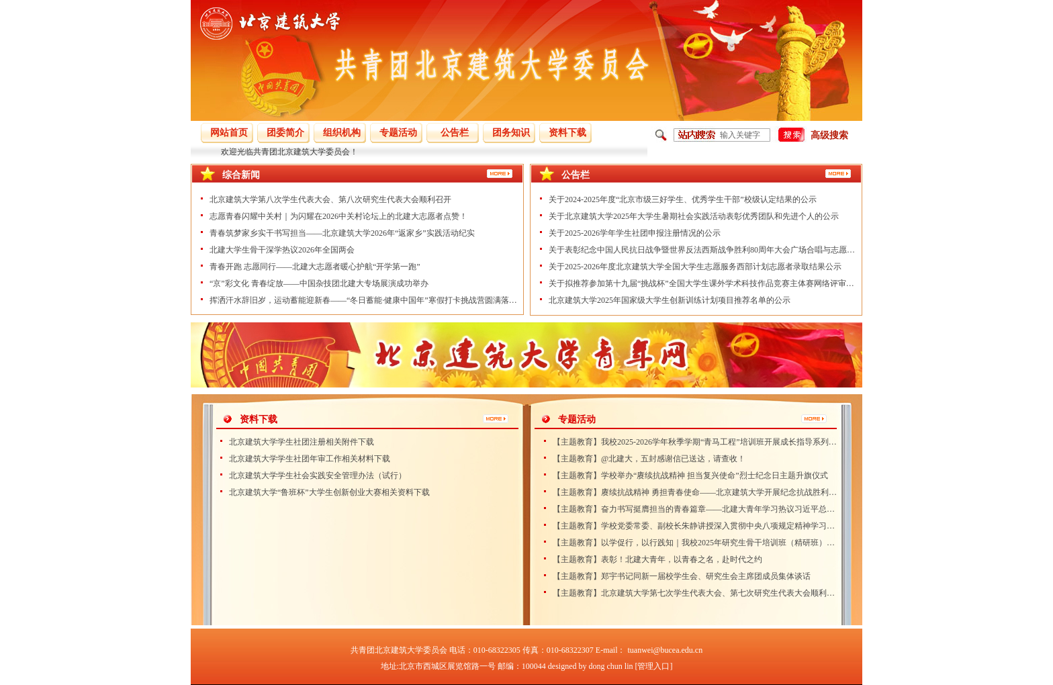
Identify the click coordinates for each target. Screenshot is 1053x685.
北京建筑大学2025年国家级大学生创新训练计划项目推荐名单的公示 (669, 300)
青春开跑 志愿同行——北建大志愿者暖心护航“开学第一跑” (315, 266)
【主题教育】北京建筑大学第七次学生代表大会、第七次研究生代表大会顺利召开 (695, 593)
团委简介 (285, 133)
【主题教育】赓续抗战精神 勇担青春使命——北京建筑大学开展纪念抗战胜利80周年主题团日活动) (695, 492)
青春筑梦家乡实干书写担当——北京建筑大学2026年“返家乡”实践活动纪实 (342, 233)
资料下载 (567, 133)
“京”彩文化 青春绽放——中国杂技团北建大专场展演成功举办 (319, 283)
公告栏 (455, 133)
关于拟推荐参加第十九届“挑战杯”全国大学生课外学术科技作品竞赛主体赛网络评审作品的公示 (702, 283)
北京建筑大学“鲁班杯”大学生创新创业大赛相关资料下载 (329, 492)
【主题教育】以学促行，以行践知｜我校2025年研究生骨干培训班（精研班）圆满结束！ (695, 542)
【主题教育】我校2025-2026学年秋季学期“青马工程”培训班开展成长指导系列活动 (695, 442)
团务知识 (511, 133)
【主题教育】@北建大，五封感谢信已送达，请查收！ (649, 458)
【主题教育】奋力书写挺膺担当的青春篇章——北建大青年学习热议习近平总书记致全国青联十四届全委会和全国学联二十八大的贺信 (695, 509)
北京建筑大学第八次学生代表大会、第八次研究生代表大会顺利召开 (330, 199)
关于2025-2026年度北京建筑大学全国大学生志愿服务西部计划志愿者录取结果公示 (695, 266)
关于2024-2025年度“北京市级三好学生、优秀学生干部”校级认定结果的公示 (683, 199)
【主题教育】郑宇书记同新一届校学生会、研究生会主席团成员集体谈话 (682, 576)
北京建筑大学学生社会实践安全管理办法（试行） (317, 475)
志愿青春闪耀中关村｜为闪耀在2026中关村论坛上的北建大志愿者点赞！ (338, 216)
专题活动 (398, 133)
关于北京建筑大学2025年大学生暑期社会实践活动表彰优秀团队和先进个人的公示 (694, 216)
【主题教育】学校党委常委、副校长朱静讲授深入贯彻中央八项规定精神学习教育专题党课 (695, 526)
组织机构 (342, 133)
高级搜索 (829, 135)
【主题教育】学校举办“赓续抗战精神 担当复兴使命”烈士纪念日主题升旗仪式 (690, 475)
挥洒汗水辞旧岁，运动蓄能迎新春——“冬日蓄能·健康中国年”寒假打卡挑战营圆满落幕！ (363, 300)
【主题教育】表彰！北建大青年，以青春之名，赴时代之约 (657, 559)
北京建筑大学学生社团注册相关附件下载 (301, 442)
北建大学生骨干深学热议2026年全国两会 (282, 250)
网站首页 (229, 133)
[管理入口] (653, 666)
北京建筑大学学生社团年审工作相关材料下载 (309, 458)
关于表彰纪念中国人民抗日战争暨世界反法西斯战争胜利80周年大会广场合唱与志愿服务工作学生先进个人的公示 (702, 250)
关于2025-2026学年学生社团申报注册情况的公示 (635, 233)
